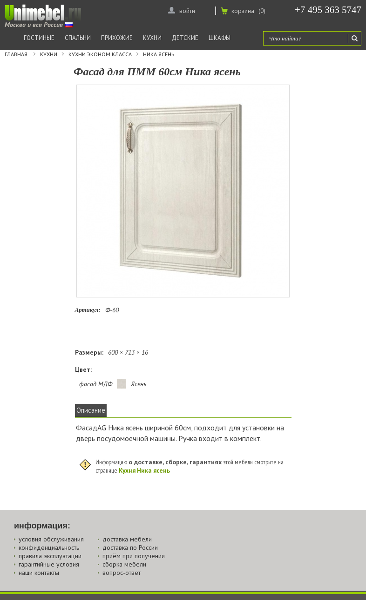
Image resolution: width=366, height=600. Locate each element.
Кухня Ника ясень (144, 470)
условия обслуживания (51, 539)
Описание (90, 410)
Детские (185, 38)
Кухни (152, 38)
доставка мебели (127, 539)
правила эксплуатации (50, 556)
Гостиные (39, 38)
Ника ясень (158, 54)
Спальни (78, 38)
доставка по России (130, 547)
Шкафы (219, 38)
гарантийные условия (49, 564)
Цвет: (83, 369)
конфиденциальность (49, 547)
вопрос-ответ (121, 572)
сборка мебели (124, 564)
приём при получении (133, 556)
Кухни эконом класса (100, 54)
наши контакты (39, 572)
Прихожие (117, 38)
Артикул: (88, 309)
